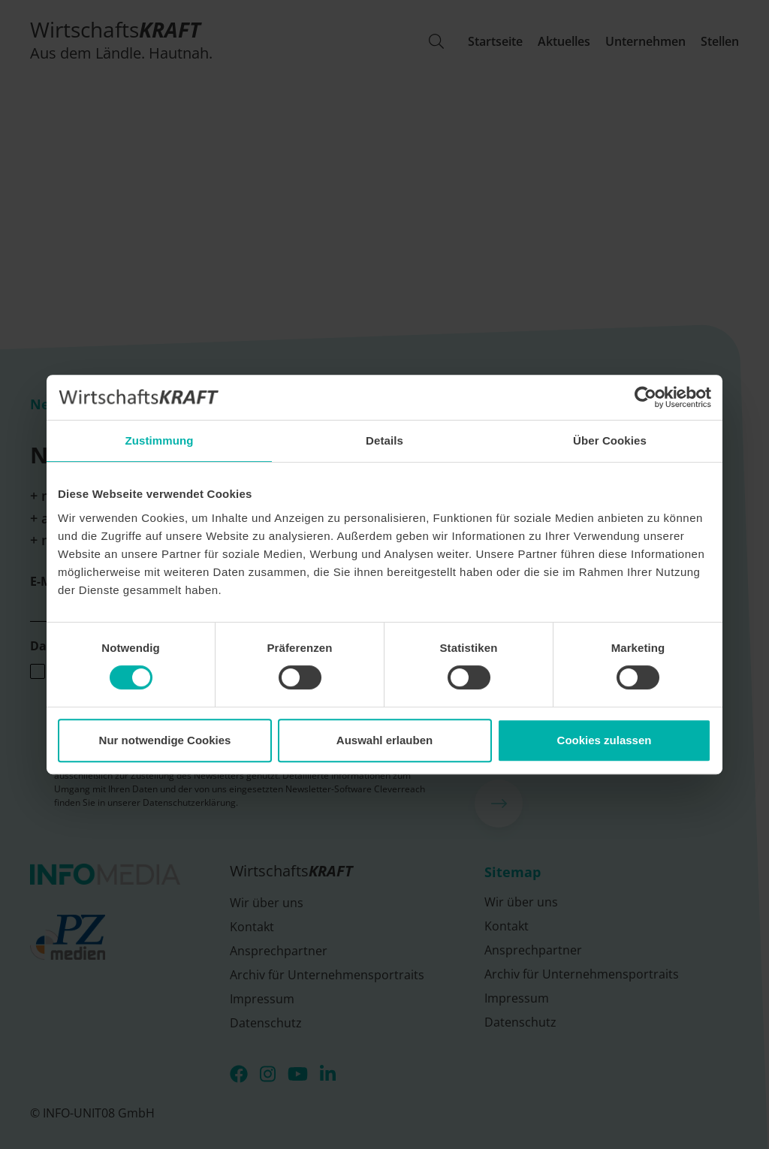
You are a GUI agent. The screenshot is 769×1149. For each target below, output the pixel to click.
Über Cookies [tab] (610, 440)
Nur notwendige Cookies (165, 740)
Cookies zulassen (604, 740)
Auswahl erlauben (384, 740)
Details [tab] (384, 440)
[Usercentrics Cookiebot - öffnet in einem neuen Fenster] (645, 397)
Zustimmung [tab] (159, 440)
